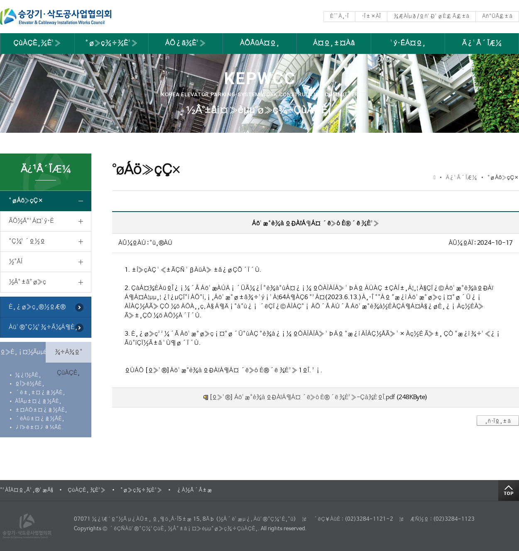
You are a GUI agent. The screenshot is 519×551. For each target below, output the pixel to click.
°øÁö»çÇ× (26, 200)
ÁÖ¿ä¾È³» (185, 43)
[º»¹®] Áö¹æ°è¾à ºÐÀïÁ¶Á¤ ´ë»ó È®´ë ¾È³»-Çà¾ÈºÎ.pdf (302, 397)
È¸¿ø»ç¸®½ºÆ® (37, 306)
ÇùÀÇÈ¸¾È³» (37, 43)
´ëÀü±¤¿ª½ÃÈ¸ (39, 419)
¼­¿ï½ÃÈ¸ (28, 375)
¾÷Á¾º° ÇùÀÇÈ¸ (69, 356)
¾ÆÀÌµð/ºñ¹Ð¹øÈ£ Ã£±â (431, 16)
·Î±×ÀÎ (371, 16)
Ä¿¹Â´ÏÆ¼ (482, 43)
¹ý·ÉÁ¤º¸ (408, 43)
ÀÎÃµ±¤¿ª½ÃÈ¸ (38, 401)
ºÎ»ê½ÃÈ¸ (29, 384)
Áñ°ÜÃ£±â (497, 16)
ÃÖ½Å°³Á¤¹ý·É (31, 220)
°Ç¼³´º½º (27, 241)
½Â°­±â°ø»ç (27, 281)
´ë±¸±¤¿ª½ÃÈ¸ (40, 393)
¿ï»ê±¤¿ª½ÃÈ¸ (39, 427)
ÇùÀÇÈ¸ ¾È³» (87, 490)
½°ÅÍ (15, 261)
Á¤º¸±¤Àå (334, 43)
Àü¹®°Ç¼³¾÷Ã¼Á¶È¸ (43, 327)
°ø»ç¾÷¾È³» (111, 43)
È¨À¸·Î (339, 16)
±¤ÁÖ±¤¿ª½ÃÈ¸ (41, 410)
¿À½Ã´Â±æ (194, 490)
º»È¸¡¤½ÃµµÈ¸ (23, 352)
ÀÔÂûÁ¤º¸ (259, 43)
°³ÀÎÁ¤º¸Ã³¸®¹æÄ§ (26, 490)
